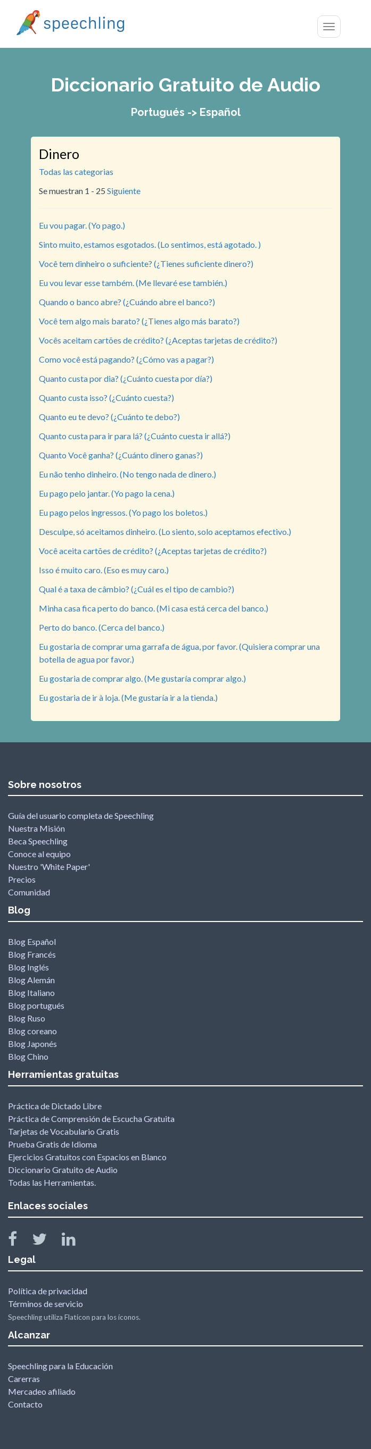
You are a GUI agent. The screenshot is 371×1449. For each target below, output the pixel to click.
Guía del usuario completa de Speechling (81, 815)
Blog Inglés (28, 967)
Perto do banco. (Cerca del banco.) (101, 627)
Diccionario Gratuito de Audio (63, 1170)
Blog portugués (36, 1005)
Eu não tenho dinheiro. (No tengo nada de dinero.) (127, 474)
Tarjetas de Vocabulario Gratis (63, 1131)
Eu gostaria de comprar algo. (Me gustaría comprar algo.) (142, 678)
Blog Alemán (31, 980)
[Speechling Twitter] (46, 1241)
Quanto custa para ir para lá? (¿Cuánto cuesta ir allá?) (134, 436)
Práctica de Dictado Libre (55, 1106)
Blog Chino (28, 1056)
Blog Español (32, 941)
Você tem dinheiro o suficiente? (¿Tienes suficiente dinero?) (146, 263)
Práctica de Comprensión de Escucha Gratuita (91, 1118)
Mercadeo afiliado (42, 1391)
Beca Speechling (38, 841)
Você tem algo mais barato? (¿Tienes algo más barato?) (139, 321)
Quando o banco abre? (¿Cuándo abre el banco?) (127, 302)
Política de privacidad (47, 1291)
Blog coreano (32, 1031)
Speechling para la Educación (60, 1366)
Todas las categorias (76, 171)
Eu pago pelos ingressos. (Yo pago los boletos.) (123, 512)
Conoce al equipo (39, 854)
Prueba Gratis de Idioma (52, 1144)
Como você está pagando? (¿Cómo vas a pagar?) (126, 359)
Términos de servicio (45, 1304)
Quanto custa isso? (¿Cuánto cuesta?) (106, 397)
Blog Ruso (26, 1018)
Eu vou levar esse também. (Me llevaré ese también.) (133, 283)
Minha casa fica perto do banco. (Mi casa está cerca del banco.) (153, 608)
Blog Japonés (32, 1043)
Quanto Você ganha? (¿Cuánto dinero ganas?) (121, 455)
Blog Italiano (31, 992)
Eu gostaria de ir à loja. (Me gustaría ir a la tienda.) (128, 697)
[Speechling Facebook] (19, 1241)
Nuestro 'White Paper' (49, 866)
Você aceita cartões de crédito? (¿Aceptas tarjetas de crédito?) (153, 551)
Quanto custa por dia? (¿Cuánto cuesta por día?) (125, 378)
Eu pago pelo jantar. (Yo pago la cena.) (107, 493)
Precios (22, 879)
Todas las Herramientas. (52, 1182)
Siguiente (124, 191)
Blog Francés (32, 954)
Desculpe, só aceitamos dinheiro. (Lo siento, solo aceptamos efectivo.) (165, 531)
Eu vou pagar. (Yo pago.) (82, 225)
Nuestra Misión (36, 828)
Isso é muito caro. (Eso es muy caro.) (104, 570)
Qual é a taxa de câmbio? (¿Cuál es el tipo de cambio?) (136, 589)
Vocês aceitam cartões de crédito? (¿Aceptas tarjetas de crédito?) (158, 340)
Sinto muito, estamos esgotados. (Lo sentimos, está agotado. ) (150, 244)
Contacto (25, 1404)
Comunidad (29, 892)
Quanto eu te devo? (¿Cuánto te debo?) (109, 417)
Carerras (24, 1378)
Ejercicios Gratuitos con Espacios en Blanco (87, 1157)
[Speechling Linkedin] (75, 1241)
